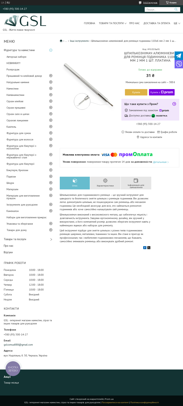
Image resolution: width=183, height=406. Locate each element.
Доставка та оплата (156, 23)
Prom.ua (109, 399)
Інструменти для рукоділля (22, 204)
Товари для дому (17, 230)
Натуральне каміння (18, 82)
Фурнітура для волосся (20, 139)
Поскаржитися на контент (115, 402)
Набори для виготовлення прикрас (26, 217)
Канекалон (13, 211)
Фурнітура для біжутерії (20, 163)
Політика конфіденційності (144, 402)
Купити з (162, 92)
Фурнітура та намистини (19, 50)
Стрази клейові (15, 101)
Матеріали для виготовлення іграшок (23, 197)
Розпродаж (13, 69)
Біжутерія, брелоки (17, 170)
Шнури (10, 183)
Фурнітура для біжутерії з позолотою (21, 147)
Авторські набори (16, 56)
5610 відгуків (150, 2)
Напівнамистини (15, 95)
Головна (89, 23)
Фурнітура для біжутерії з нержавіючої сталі (21, 156)
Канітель (11, 126)
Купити (136, 92)
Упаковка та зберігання (20, 223)
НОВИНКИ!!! (13, 63)
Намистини (12, 88)
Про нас (134, 23)
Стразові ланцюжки (17, 120)
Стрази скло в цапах (18, 114)
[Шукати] (176, 9)
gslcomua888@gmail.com (18, 344)
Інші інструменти (79, 40)
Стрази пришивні (16, 107)
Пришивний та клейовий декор (24, 75)
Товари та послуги (111, 23)
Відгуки (8, 252)
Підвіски (11, 176)
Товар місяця (11, 382)
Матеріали (12, 189)
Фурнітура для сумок (19, 133)
